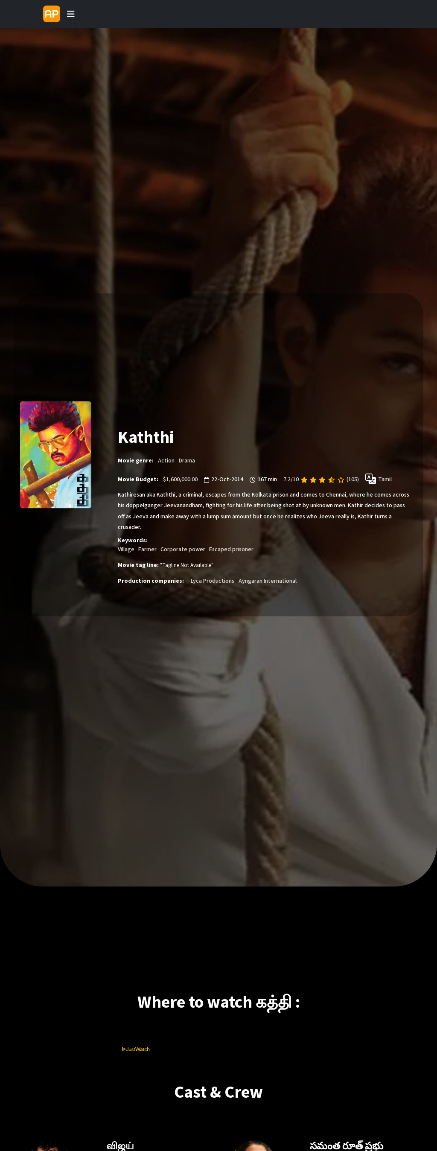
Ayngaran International (268, 581)
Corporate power (182, 549)
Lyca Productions (212, 581)
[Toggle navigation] (71, 14)
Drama (187, 460)
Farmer (147, 549)
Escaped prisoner (231, 549)
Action (166, 460)
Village (126, 549)
